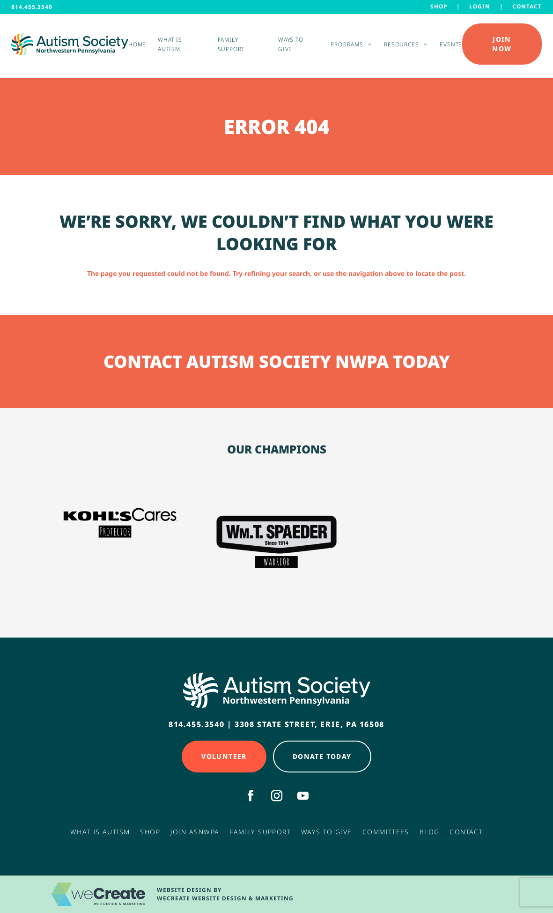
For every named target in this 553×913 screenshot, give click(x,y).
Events (451, 46)
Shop (438, 6)
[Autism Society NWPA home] (69, 46)
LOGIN (479, 6)
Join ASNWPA (194, 831)
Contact (527, 6)
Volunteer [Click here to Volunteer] (224, 756)
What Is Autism (100, 831)
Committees (385, 831)
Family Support (231, 45)
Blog (430, 831)
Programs (347, 46)
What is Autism (170, 45)
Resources (401, 46)
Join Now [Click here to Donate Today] (501, 46)
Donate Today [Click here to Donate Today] (322, 756)
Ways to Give (290, 45)
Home (137, 46)
